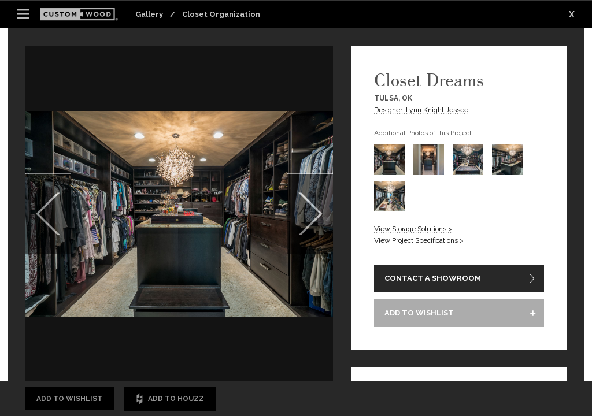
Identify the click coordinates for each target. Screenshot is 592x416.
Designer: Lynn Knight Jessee (421, 110)
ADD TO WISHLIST (419, 313)
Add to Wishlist (69, 399)
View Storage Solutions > (413, 229)
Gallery (149, 14)
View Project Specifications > (419, 240)
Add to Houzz (169, 398)
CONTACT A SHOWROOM (432, 278)
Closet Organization (221, 14)
